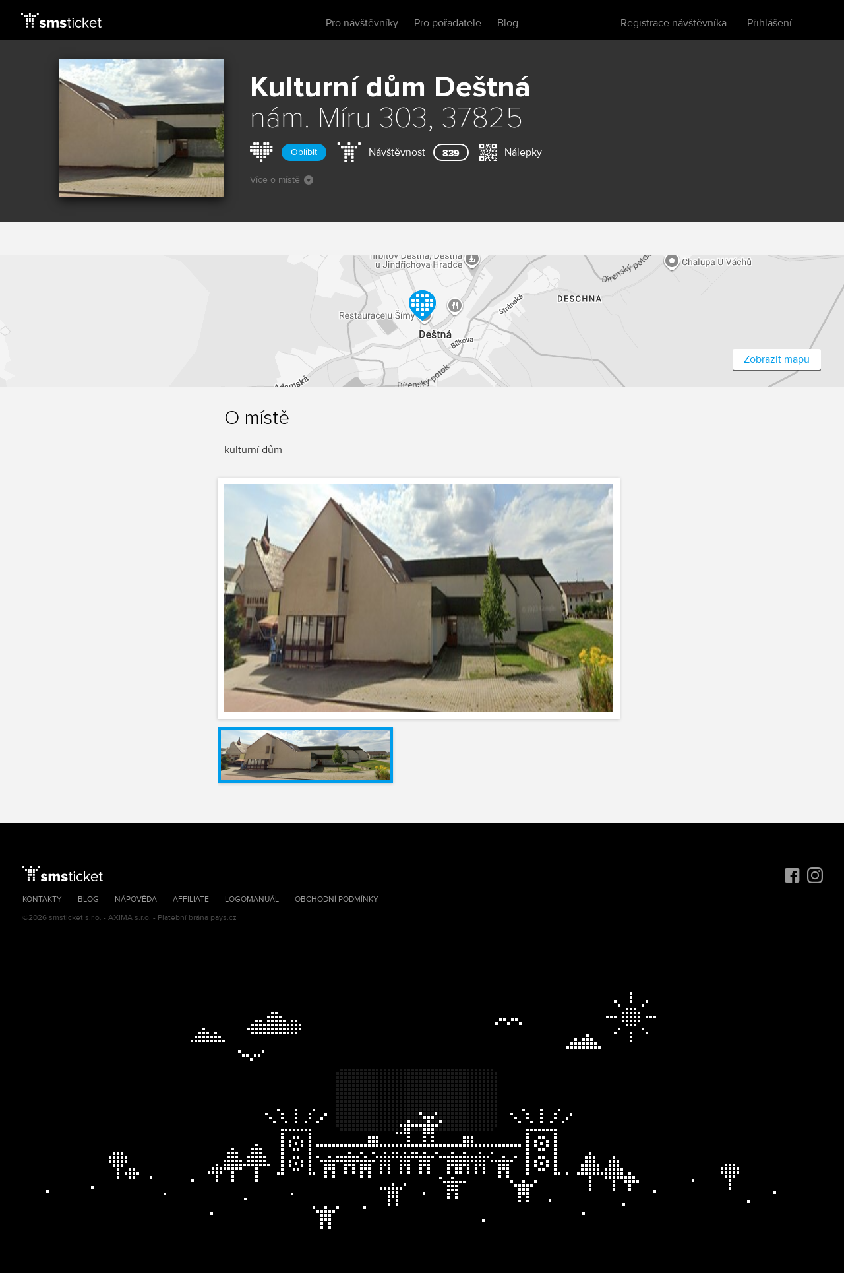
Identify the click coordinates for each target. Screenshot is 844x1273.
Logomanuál (252, 899)
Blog (507, 23)
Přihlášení (769, 23)
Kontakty (42, 899)
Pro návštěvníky (362, 23)
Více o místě (281, 179)
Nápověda (136, 899)
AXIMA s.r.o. (129, 918)
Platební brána (183, 918)
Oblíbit (304, 152)
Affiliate (191, 899)
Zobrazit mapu (777, 359)
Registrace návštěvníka (673, 23)
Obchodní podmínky (336, 899)
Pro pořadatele (447, 23)
